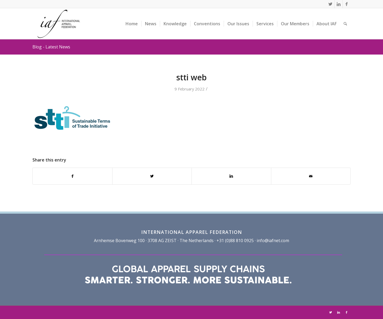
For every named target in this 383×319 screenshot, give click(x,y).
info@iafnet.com (273, 240)
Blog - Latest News (51, 47)
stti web (191, 77)
